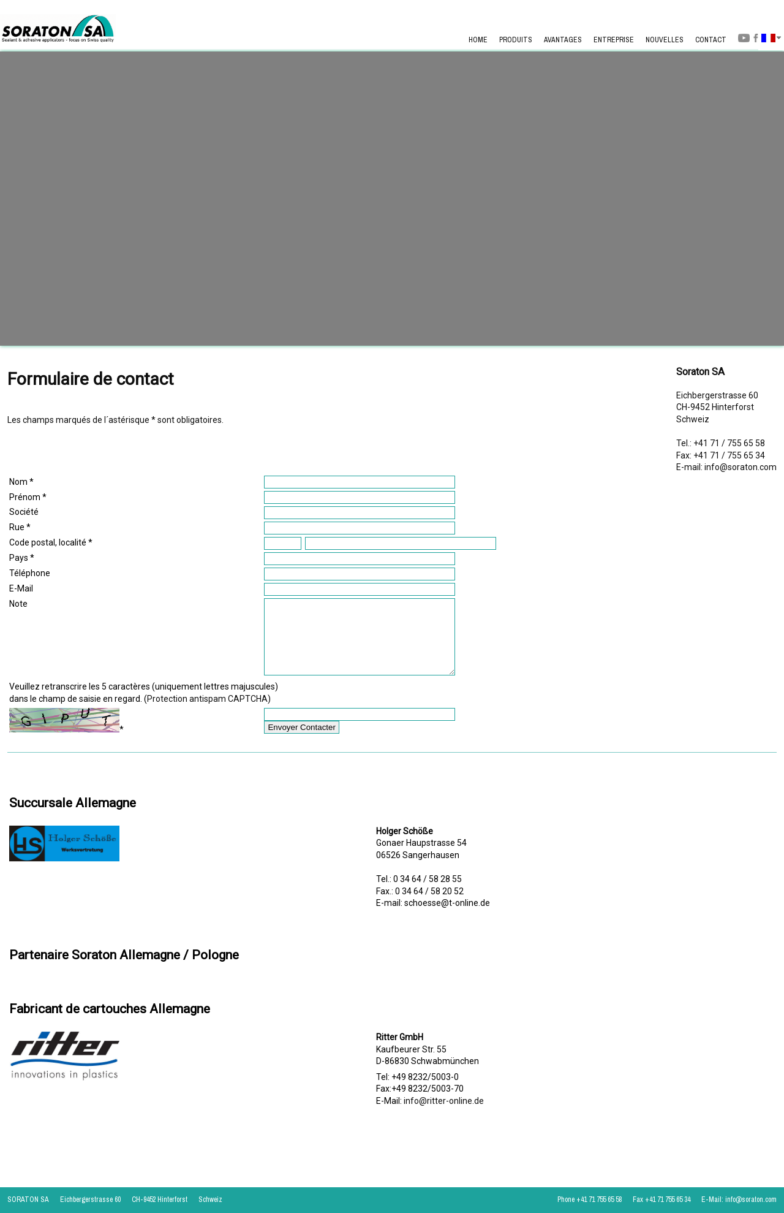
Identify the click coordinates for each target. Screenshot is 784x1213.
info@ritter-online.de (444, 1115)
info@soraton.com (740, 467)
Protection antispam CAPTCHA (207, 713)
